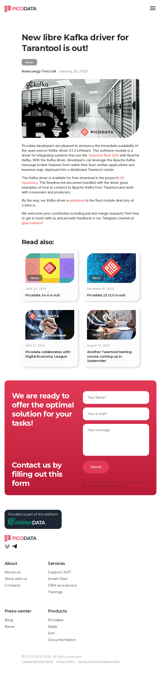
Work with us (16, 579)
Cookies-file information (37, 661)
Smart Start (58, 579)
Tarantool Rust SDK (103, 155)
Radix (52, 626)
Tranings (55, 592)
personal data (117, 486)
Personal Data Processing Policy (99, 661)
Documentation (62, 640)
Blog (9, 620)
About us (12, 572)
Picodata (55, 620)
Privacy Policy (65, 661)
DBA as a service (62, 585)
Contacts (12, 585)
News (9, 626)
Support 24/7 (59, 572)
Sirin (51, 633)
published (77, 200)
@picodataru (32, 223)
